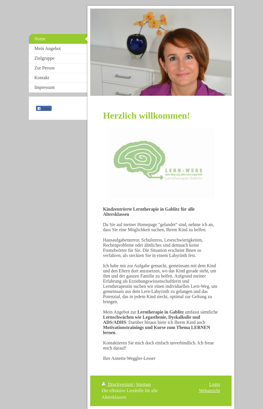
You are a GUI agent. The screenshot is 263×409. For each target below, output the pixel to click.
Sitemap (143, 384)
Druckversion (118, 384)
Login (214, 384)
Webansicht (209, 390)
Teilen (44, 109)
